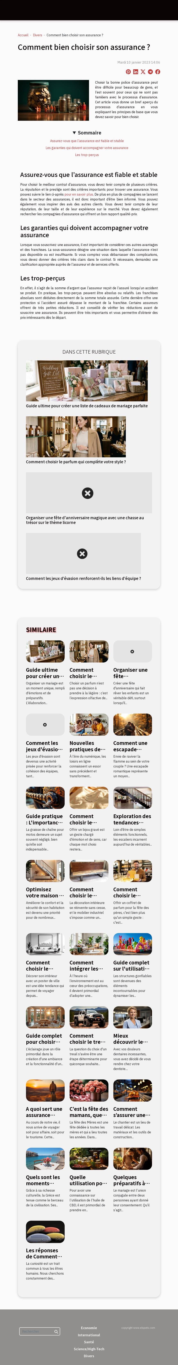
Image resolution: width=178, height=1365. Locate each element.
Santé (89, 1341)
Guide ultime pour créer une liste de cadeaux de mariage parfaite (87, 406)
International (89, 1334)
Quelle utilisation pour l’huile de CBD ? (89, 1183)
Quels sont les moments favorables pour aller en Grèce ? (45, 1186)
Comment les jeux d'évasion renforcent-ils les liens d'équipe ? (83, 578)
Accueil (23, 35)
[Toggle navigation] (11, 10)
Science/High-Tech (89, 1348)
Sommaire (89, 132)
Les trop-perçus (87, 155)
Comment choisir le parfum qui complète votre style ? (76, 461)
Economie (89, 1327)
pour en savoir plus (78, 194)
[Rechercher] (39, 1331)
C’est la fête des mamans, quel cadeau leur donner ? (89, 1118)
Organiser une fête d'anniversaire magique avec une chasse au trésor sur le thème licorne (85, 520)
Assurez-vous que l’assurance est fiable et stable (87, 141)
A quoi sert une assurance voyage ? (44, 1115)
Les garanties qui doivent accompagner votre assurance (87, 148)
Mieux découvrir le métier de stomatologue (130, 1045)
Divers (37, 35)
